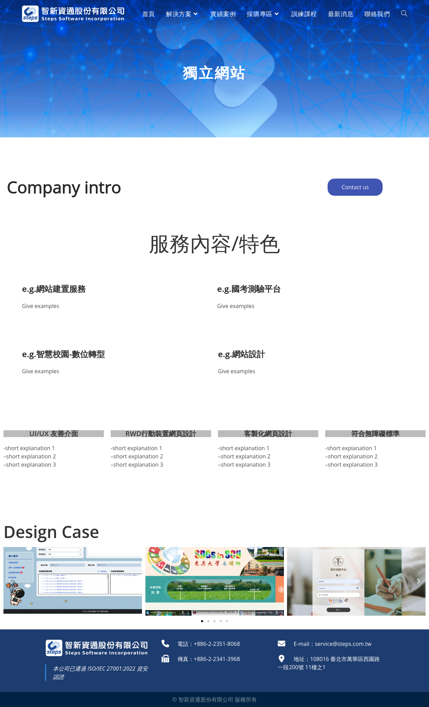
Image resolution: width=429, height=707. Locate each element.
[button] (202, 621)
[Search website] (404, 13)
